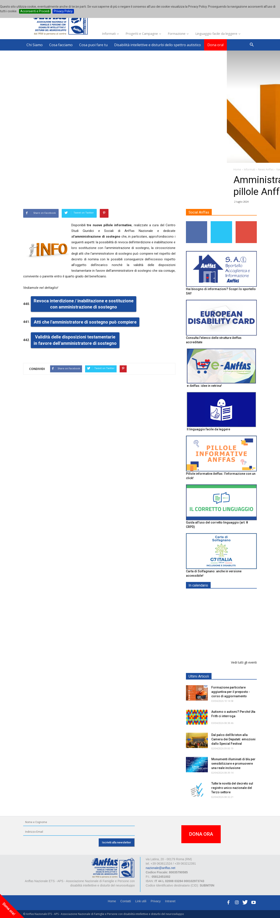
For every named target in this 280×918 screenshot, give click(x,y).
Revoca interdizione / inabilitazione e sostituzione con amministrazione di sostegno (83, 304)
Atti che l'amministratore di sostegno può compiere (85, 322)
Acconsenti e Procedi (34, 11)
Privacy (156, 901)
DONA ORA (201, 834)
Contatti (125, 901)
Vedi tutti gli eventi (244, 662)
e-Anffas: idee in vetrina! (204, 385)
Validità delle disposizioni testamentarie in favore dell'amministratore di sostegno (75, 340)
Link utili (140, 901)
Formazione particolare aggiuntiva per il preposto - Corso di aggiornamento (230, 623)
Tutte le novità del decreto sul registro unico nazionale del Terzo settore (232, 788)
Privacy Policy (63, 11)
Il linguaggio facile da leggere (208, 429)
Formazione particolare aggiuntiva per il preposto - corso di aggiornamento (230, 692)
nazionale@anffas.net (160, 868)
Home (112, 901)
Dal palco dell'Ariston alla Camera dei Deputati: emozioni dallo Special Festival (233, 739)
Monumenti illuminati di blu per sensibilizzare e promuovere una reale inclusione (233, 763)
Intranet (170, 901)
